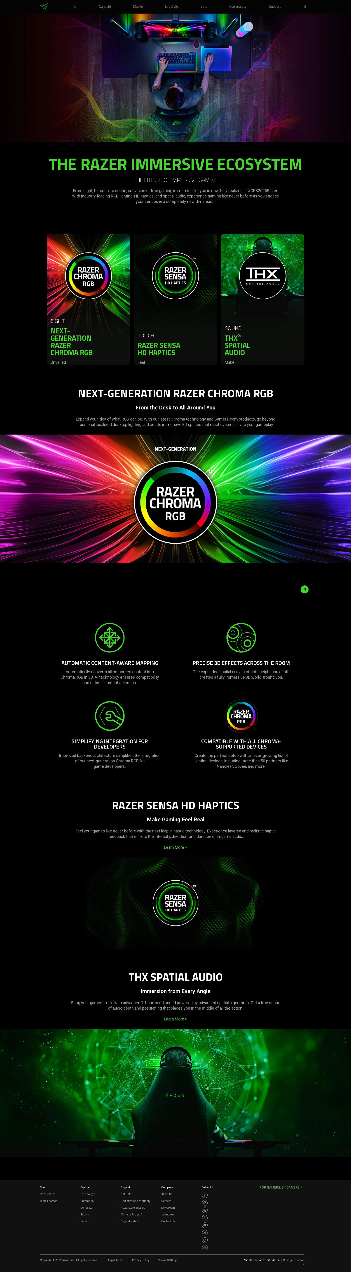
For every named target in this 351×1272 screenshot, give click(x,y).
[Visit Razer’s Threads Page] (205, 1210)
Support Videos (130, 1221)
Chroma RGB (88, 1201)
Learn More (175, 847)
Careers (166, 1201)
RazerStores (48, 1194)
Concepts (86, 1207)
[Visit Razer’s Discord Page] (205, 1247)
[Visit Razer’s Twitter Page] (205, 1218)
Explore (84, 1187)
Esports (85, 1214)
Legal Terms (116, 1260)
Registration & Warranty (135, 1201)
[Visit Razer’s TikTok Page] (205, 1232)
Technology (87, 1194)
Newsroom (168, 1207)
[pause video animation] (304, 589)
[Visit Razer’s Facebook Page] (205, 1195)
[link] (44, 7)
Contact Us (168, 1221)
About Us (167, 1194)
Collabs (85, 1221)
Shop (43, 1187)
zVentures (167, 1214)
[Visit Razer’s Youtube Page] (205, 1225)
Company (167, 1187)
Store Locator (48, 1201)
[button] (306, 7)
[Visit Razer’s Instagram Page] (205, 1203)
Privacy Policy (140, 1260)
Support (125, 1187)
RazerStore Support (133, 1207)
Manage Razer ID (131, 1214)
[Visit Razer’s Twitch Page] (205, 1240)
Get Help (126, 1194)
